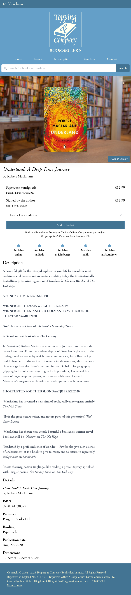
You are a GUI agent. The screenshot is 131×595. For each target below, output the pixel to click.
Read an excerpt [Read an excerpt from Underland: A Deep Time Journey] (119, 159)
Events (38, 59)
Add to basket (65, 225)
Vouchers (89, 59)
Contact (112, 59)
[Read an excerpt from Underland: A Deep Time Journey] (65, 119)
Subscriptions (62, 59)
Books (18, 59)
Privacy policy (14, 585)
